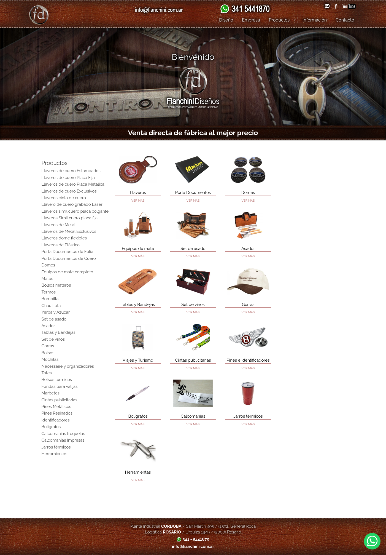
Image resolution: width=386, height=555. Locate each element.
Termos (49, 292)
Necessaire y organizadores (68, 366)
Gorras (48, 345)
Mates (47, 278)
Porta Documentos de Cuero (69, 258)
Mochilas (50, 359)
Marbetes (51, 393)
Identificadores (56, 420)
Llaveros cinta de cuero (64, 197)
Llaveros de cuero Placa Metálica (73, 184)
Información (315, 20)
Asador (48, 325)
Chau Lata (51, 305)
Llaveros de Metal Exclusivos (69, 231)
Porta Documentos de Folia (67, 251)
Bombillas (51, 298)
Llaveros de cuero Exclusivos (69, 191)
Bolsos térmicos (57, 379)
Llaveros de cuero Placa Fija (68, 177)
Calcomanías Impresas (63, 440)
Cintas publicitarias (59, 399)
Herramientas (54, 453)
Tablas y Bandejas (58, 332)
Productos (279, 20)
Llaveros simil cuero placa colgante (75, 211)
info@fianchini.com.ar (159, 9)
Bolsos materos (56, 285)
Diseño (226, 20)
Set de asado (54, 319)
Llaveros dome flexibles (64, 238)
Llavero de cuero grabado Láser (72, 204)
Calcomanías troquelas (63, 433)
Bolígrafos (51, 426)
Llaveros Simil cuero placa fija (70, 217)
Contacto (345, 20)
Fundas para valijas (60, 386)
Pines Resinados (57, 413)
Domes (48, 265)
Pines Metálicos (56, 406)
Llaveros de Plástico (61, 244)
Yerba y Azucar (56, 312)
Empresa (251, 20)
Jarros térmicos (56, 447)
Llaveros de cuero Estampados (71, 170)
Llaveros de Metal (58, 224)
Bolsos (48, 352)
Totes (47, 372)
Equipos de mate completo (67, 272)
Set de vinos (53, 339)
